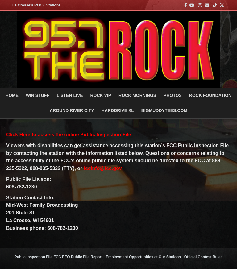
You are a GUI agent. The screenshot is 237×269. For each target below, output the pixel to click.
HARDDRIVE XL (118, 110)
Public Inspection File (33, 257)
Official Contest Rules (203, 257)
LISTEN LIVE (70, 95)
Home (12, 95)
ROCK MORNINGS (137, 95)
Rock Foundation (210, 95)
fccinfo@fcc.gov (103, 168)
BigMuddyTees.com (164, 110)
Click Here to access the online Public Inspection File (68, 134)
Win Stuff (37, 95)
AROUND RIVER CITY (72, 110)
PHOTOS (173, 95)
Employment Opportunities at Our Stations (143, 257)
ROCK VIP (100, 95)
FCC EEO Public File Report (77, 257)
